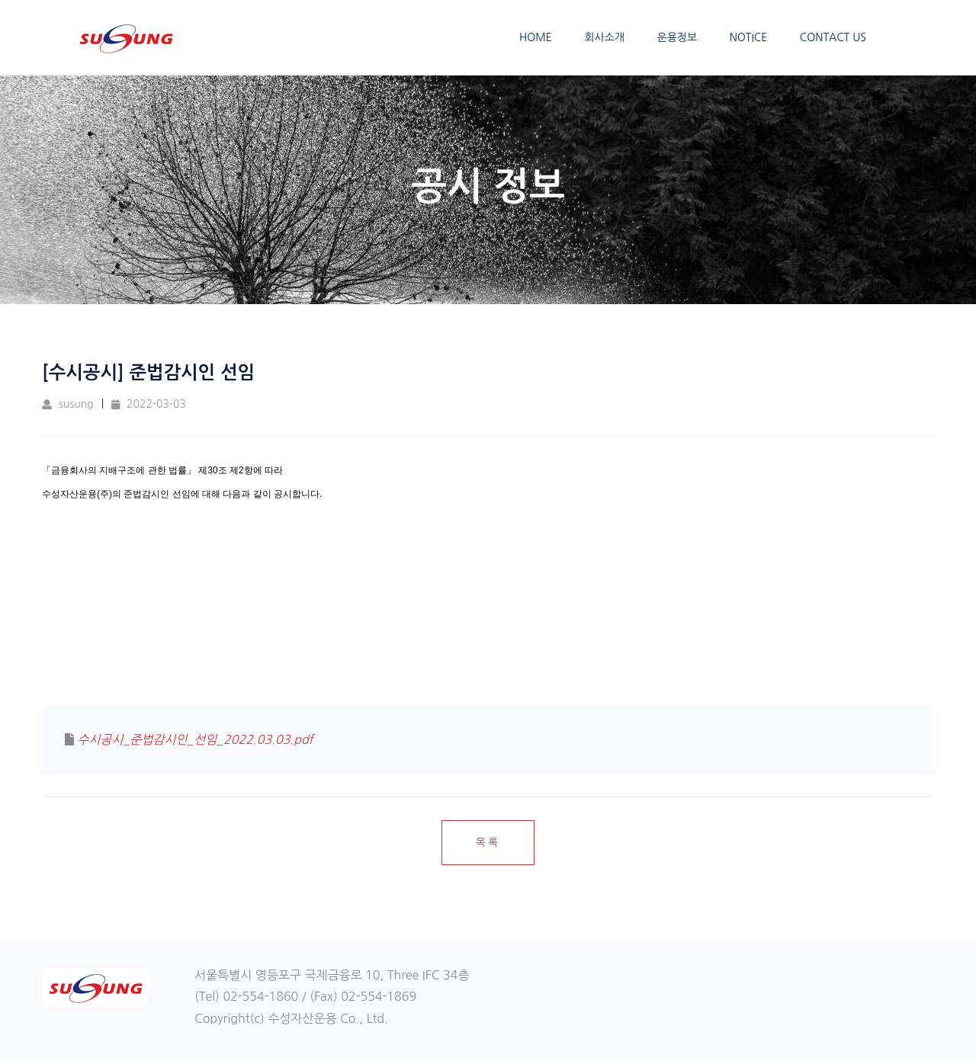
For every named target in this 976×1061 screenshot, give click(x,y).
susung (68, 404)
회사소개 (604, 37)
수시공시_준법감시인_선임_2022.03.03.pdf (195, 739)
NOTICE (749, 37)
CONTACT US (833, 37)
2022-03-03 (148, 404)
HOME (535, 37)
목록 (488, 842)
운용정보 (677, 37)
